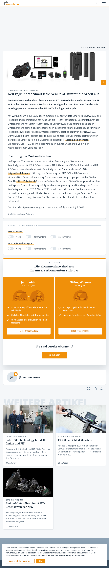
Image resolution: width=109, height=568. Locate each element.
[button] (40, 561)
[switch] (11, 236)
